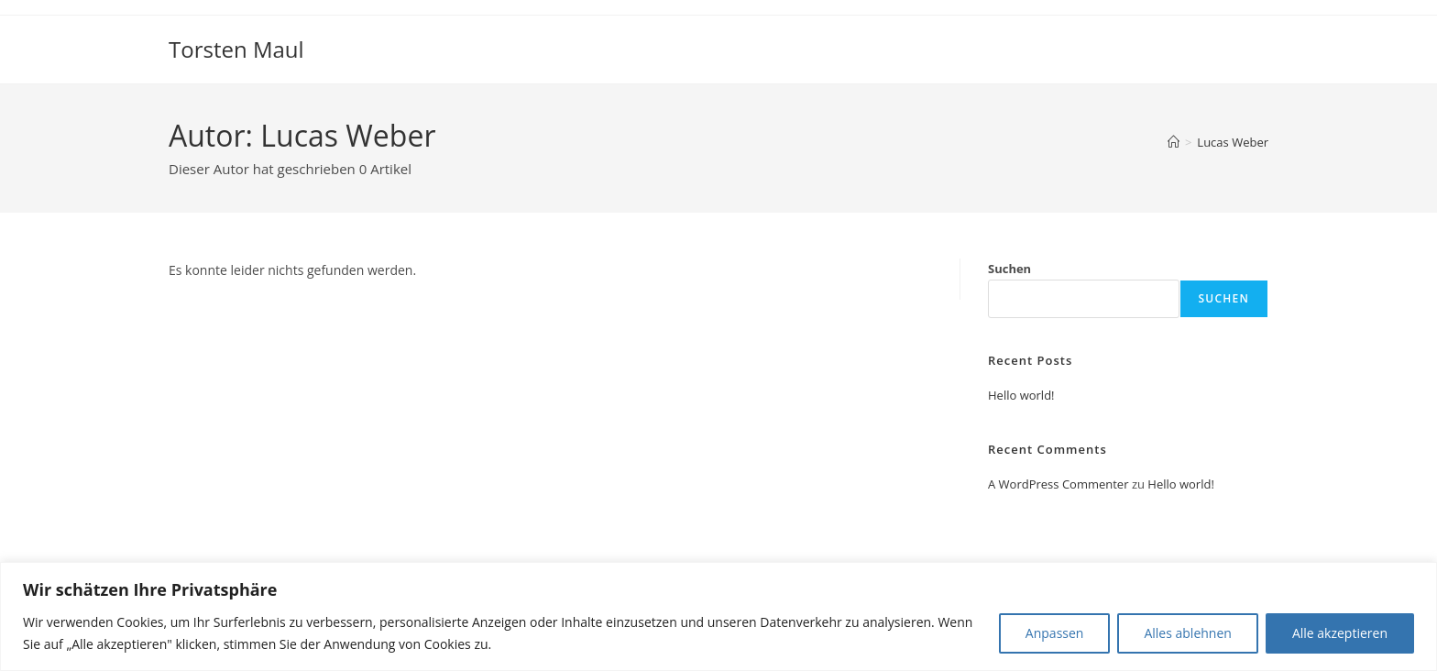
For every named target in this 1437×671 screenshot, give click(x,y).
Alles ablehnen (1187, 633)
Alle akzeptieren (1340, 633)
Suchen (1009, 268)
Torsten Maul (236, 49)
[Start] (1173, 142)
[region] (718, 616)
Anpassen (1055, 633)
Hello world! (1021, 395)
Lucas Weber (1232, 142)
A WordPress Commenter (1058, 484)
